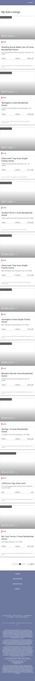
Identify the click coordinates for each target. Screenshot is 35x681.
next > (32, 564)
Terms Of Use (7, 615)
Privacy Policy (17, 615)
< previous (15, 564)
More (30, 2)
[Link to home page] (2, 2)
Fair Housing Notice (21, 617)
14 (28, 564)
